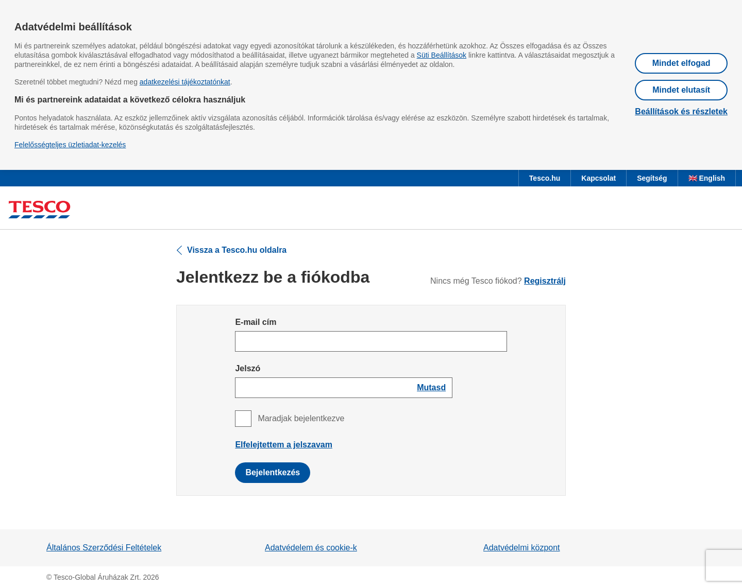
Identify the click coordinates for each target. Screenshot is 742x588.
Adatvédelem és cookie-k (311, 547)
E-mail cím (255, 322)
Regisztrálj (545, 280)
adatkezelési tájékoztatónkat (185, 82)
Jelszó (247, 368)
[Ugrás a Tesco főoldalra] (39, 210)
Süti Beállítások (442, 55)
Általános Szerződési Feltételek (103, 547)
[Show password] (431, 388)
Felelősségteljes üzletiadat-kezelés (70, 145)
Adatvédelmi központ (521, 547)
